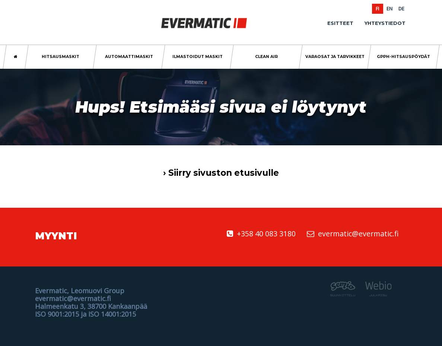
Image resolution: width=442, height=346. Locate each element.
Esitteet (340, 23)
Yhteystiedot (385, 23)
